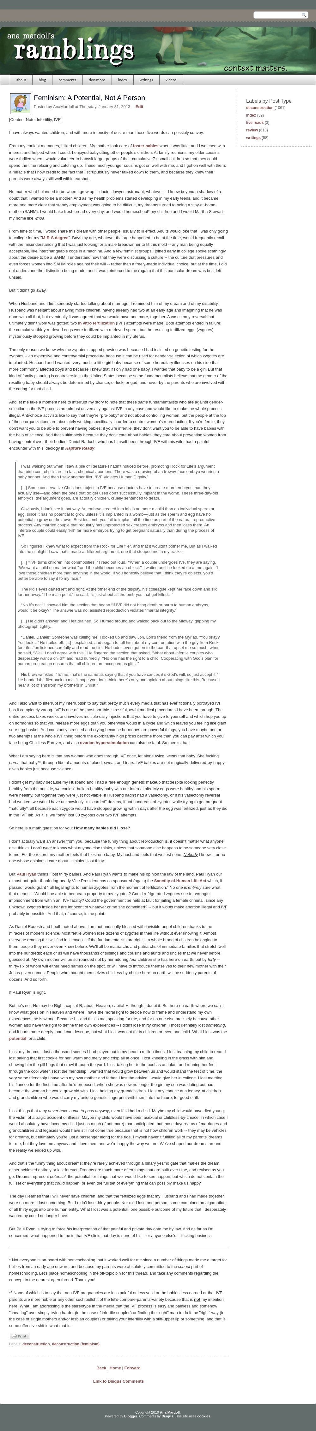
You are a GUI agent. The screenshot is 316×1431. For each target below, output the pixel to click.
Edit (139, 106)
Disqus (167, 1416)
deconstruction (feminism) (76, 1344)
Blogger (130, 1416)
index (122, 79)
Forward (133, 1368)
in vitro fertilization (96, 323)
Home (115, 1368)
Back (101, 1368)
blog (42, 79)
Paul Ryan (26, 874)
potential (17, 1038)
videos (171, 79)
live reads (255, 122)
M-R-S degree (55, 237)
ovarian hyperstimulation (104, 742)
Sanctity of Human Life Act (180, 880)
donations (97, 79)
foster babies (146, 145)
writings (146, 79)
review (252, 130)
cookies (203, 1416)
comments (67, 79)
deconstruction (36, 1344)
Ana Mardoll (170, 1412)
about (21, 79)
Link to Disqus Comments (118, 1381)
